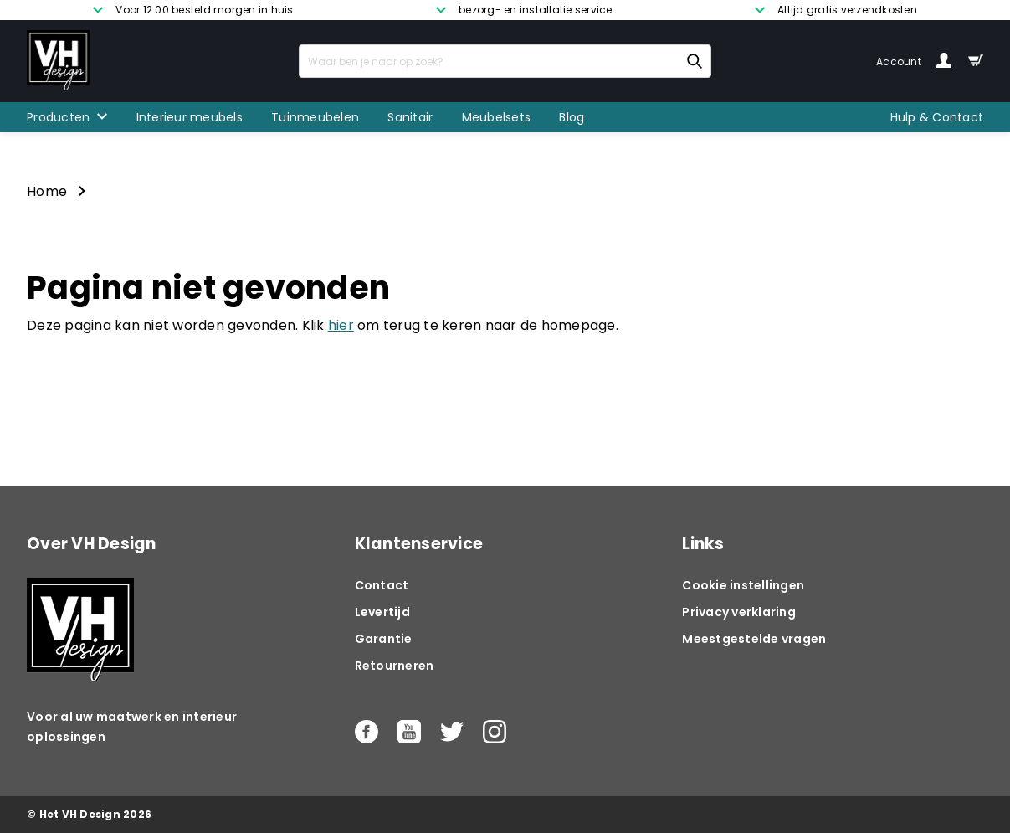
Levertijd (382, 612)
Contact (382, 585)
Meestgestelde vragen (754, 638)
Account (913, 61)
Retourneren (394, 665)
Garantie (384, 638)
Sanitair (410, 117)
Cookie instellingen (743, 585)
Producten (58, 117)
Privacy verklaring (739, 612)
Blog (571, 117)
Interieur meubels (189, 117)
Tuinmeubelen (315, 117)
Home (47, 191)
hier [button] (341, 325)
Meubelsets (496, 117)
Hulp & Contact (937, 117)
